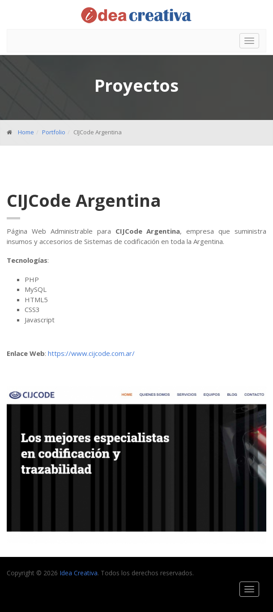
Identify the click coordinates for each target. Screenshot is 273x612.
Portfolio (53, 132)
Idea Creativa (79, 573)
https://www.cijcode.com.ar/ (91, 353)
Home (26, 132)
